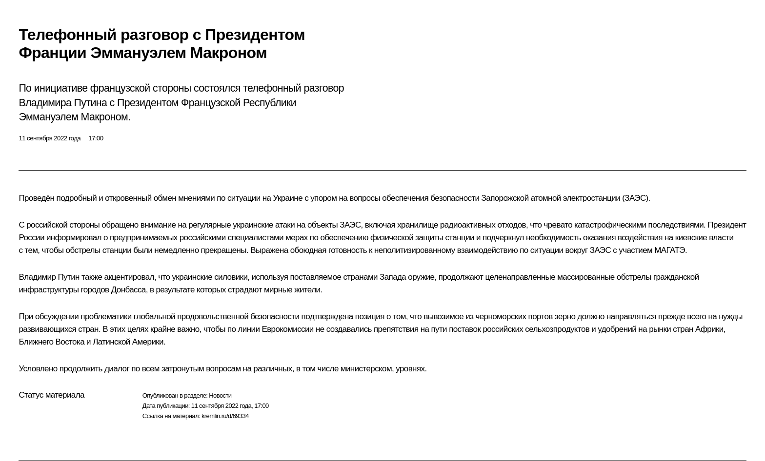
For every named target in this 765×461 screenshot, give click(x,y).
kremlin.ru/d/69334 (225, 416)
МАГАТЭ (669, 250)
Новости (220, 395)
